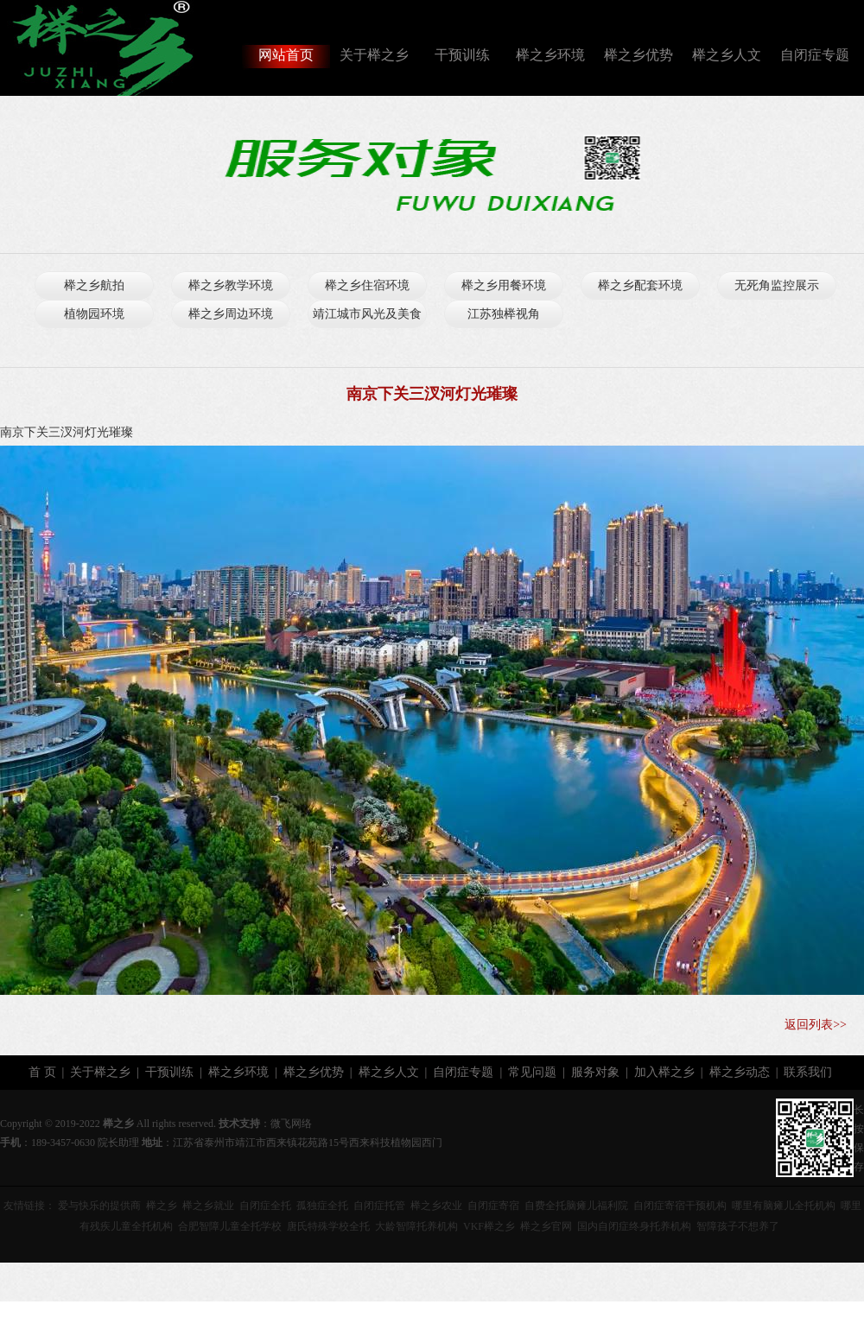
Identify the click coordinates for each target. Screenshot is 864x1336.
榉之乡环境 (550, 54)
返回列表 (809, 1024)
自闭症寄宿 (493, 1206)
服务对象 (595, 1072)
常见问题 (532, 1072)
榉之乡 (161, 1206)
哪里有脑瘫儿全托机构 (783, 1206)
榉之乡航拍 (94, 285)
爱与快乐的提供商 (99, 1206)
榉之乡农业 (436, 1206)
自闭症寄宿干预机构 (680, 1206)
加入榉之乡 (664, 1072)
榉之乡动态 (739, 1072)
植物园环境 (94, 313)
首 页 (42, 1072)
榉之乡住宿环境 (367, 285)
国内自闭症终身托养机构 (634, 1226)
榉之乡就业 (208, 1206)
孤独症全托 (322, 1206)
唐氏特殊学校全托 (328, 1226)
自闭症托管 (379, 1206)
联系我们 (808, 1072)
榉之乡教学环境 (230, 285)
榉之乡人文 (726, 54)
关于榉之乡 (374, 54)
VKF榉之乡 (489, 1226)
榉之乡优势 (638, 54)
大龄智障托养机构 (416, 1226)
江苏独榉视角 (503, 313)
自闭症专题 (814, 54)
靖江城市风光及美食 (367, 313)
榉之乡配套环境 (640, 285)
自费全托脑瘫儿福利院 (576, 1206)
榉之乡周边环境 (230, 313)
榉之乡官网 (546, 1226)
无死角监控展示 (776, 285)
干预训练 (462, 54)
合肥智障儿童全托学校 (230, 1226)
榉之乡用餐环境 (503, 285)
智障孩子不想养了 (737, 1226)
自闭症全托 (265, 1206)
